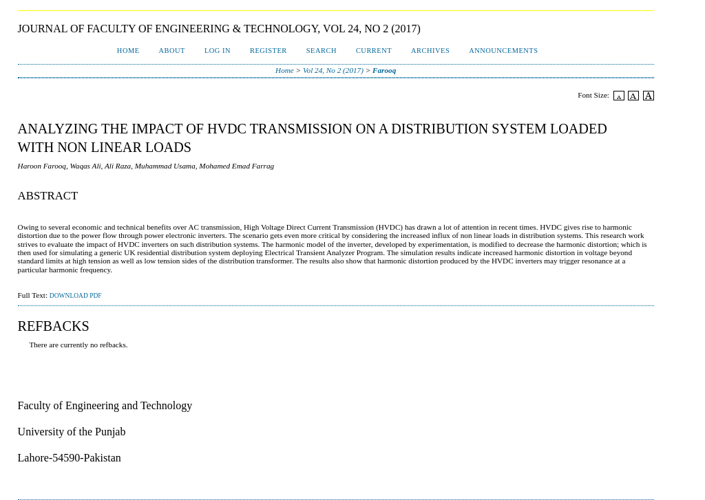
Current (374, 50)
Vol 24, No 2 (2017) (333, 70)
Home (128, 50)
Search (321, 50)
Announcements (503, 50)
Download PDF (76, 295)
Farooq (384, 70)
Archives (430, 50)
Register (268, 50)
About (172, 50)
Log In (217, 50)
